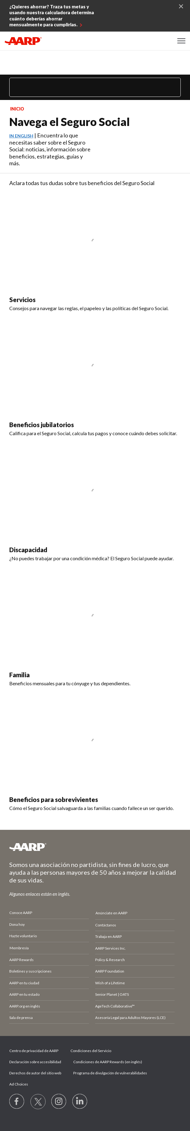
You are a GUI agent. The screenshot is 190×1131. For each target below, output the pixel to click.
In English (21, 135)
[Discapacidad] (95, 502)
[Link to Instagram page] (59, 1101)
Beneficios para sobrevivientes (53, 799)
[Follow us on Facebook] (17, 1101)
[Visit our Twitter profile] (38, 1101)
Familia (19, 674)
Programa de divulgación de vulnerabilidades (110, 1073)
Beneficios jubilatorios (41, 424)
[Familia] (95, 627)
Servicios (22, 299)
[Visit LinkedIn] (80, 1101)
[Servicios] (95, 252)
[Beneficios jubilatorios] (95, 377)
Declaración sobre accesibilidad (35, 1062)
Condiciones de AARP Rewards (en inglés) (107, 1062)
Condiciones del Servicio (90, 1050)
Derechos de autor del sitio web (35, 1073)
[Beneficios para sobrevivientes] (95, 752)
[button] (181, 40)
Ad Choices (18, 1084)
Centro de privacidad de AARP (33, 1050)
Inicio (17, 108)
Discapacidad (28, 549)
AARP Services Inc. (110, 948)
